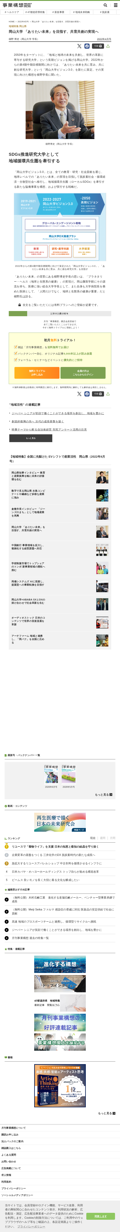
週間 (102, 838)
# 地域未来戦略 (81, 12)
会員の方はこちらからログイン (83, 373)
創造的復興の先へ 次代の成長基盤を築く (38, 421)
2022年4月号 (104, 39)
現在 (93, 838)
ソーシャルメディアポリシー (17, 1195)
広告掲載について (11, 1168)
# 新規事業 (58, 12)
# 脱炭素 (105, 12)
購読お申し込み (9, 1134)
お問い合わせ (8, 1161)
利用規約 (6, 1181)
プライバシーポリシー (13, 1188)
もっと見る (31, 438)
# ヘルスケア (12, 12)
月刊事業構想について (13, 1127)
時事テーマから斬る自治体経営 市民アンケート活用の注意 (49, 429)
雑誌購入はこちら (11, 1148)
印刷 (98, 46)
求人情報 (6, 1175)
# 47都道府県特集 (35, 12)
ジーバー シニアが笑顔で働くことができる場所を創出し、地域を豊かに (58, 413)
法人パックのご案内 (12, 1141)
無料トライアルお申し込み (37, 373)
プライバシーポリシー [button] (31, 1226)
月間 (112, 838)
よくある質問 (8, 1154)
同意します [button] (101, 1216)
